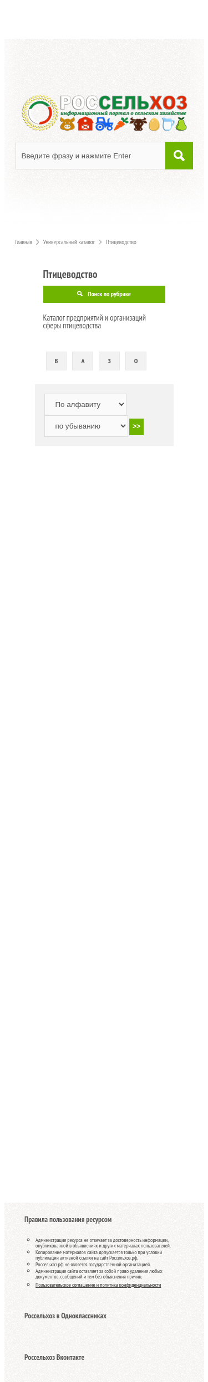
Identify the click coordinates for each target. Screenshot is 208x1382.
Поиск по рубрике (109, 294)
